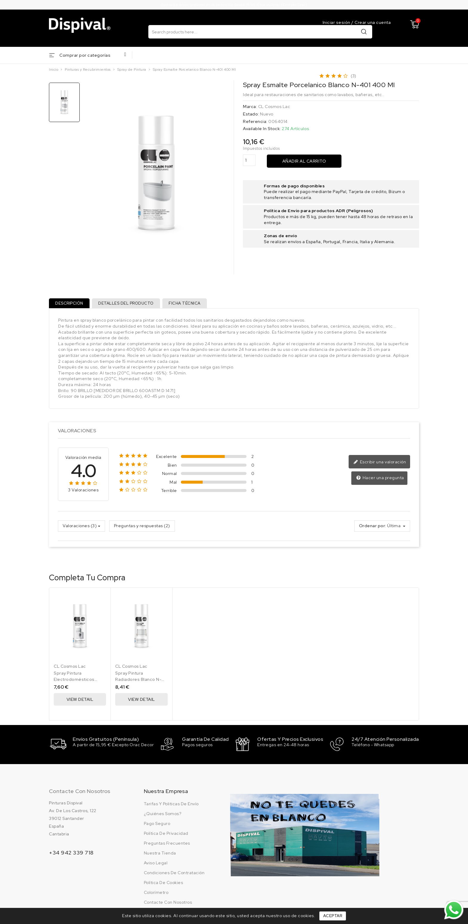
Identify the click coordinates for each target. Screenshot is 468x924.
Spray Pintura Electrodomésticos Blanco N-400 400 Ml (77, 681)
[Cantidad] (249, 160)
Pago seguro (157, 825)
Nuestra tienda (160, 854)
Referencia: (255, 121)
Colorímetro (156, 894)
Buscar (363, 32)
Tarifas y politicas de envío (171, 805)
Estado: (251, 114)
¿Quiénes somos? (162, 815)
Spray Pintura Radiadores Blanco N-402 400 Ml (138, 681)
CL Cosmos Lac (274, 107)
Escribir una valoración (380, 464)
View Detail (80, 701)
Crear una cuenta (373, 22)
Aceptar (332, 915)
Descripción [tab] (70, 304)
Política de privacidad (166, 834)
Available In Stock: (262, 129)
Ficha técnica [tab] (189, 304)
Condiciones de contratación (174, 874)
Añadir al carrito (304, 161)
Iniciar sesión (337, 22)
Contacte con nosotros (79, 792)
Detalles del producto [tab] (128, 304)
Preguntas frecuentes (167, 844)
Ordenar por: (372, 528)
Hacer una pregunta (381, 480)
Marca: (250, 107)
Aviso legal (156, 864)
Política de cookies (163, 884)
